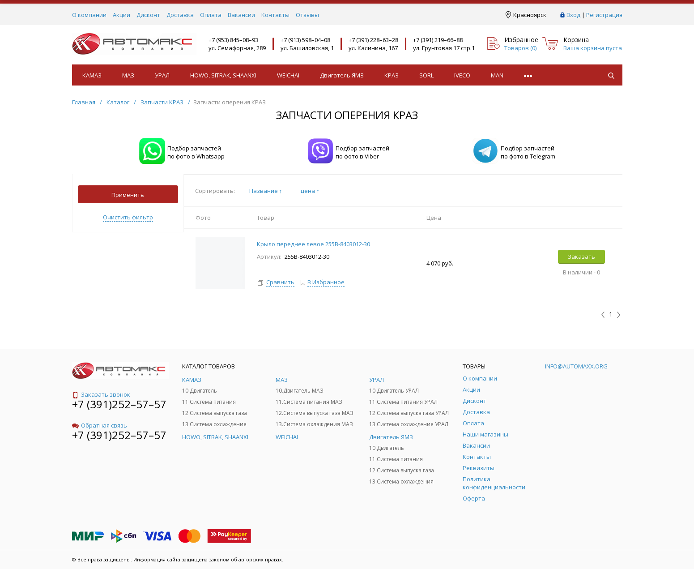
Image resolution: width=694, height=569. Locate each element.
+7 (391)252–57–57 (119, 404)
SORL (426, 75)
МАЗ (128, 75)
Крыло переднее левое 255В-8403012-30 (313, 244)
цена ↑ (310, 191)
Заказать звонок (101, 394)
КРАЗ (391, 75)
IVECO (462, 75)
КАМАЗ (92, 75)
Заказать (581, 256)
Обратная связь (99, 425)
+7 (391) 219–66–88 (438, 40)
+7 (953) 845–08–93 (233, 40)
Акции (121, 15)
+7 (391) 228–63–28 (373, 40)
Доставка (180, 15)
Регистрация (604, 15)
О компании (89, 15)
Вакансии (241, 15)
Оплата (210, 15)
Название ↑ (265, 191)
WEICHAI (288, 75)
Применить (127, 195)
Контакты (275, 15)
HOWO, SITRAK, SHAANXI (223, 75)
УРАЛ (162, 75)
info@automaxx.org (576, 366)
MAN (497, 75)
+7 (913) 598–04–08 (305, 40)
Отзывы (307, 15)
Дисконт (148, 15)
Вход (573, 15)
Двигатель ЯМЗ (342, 75)
